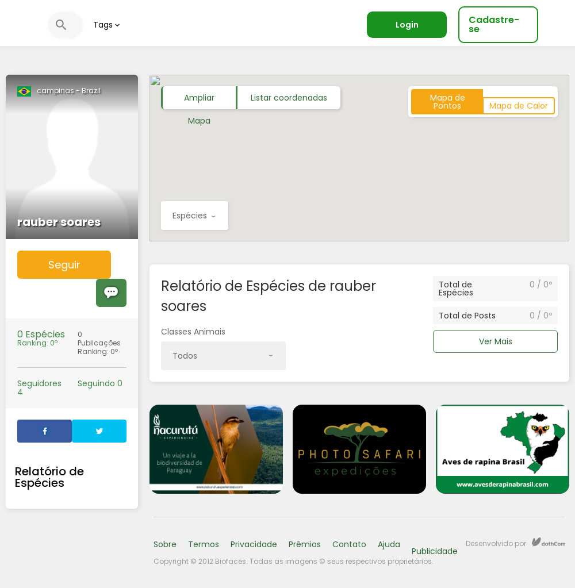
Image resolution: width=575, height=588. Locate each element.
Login (407, 24)
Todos (222, 360)
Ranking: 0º (41, 338)
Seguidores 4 (39, 388)
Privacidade (254, 544)
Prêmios (305, 544)
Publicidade (435, 551)
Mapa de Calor (518, 106)
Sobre (165, 544)
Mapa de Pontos (447, 102)
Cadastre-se (494, 24)
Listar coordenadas (289, 97)
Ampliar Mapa (199, 100)
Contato (349, 544)
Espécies (193, 220)
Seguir (64, 265)
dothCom (548, 542)
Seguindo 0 (100, 383)
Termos (203, 544)
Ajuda (389, 544)
